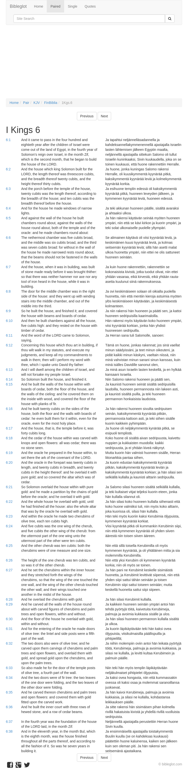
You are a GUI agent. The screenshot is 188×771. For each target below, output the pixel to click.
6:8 (8, 291)
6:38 (9, 731)
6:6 (8, 238)
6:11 (9, 335)
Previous (86, 116)
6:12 (9, 345)
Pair (26, 103)
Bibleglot (18, 6)
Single (72, 6)
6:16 (9, 409)
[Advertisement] (94, 64)
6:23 (9, 516)
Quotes (90, 6)
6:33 (9, 668)
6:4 (8, 208)
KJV (37, 103)
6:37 (9, 722)
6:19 (9, 453)
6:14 (9, 379)
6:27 (9, 570)
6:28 (9, 599)
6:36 (9, 707)
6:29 (9, 604)
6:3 (8, 189)
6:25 (9, 546)
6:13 (9, 370)
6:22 (9, 502)
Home (38, 6)
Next (104, 116)
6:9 (8, 311)
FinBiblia (50, 103)
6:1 (8, 140)
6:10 (9, 321)
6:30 (9, 619)
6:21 (9, 487)
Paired (55, 6)
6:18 (9, 438)
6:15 (9, 384)
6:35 (9, 692)
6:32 (9, 643)
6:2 (8, 169)
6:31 (9, 629)
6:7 (8, 267)
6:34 (9, 678)
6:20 (9, 462)
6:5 (8, 218)
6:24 (9, 526)
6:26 (9, 560)
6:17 (9, 428)
